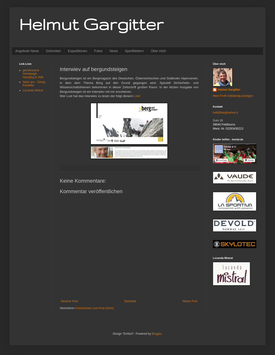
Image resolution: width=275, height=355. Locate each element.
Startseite (130, 301)
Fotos (98, 51)
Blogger (156, 333)
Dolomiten (53, 51)
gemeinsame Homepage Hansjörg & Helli (33, 74)
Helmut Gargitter (91, 24)
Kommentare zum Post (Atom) (94, 308)
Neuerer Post (69, 301)
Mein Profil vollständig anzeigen (233, 96)
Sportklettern (134, 51)
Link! (137, 96)
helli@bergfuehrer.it (225, 112)
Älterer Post (189, 301)
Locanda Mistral (33, 90)
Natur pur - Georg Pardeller (34, 83)
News (114, 51)
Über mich (158, 51)
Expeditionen (77, 51)
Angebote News (27, 51)
